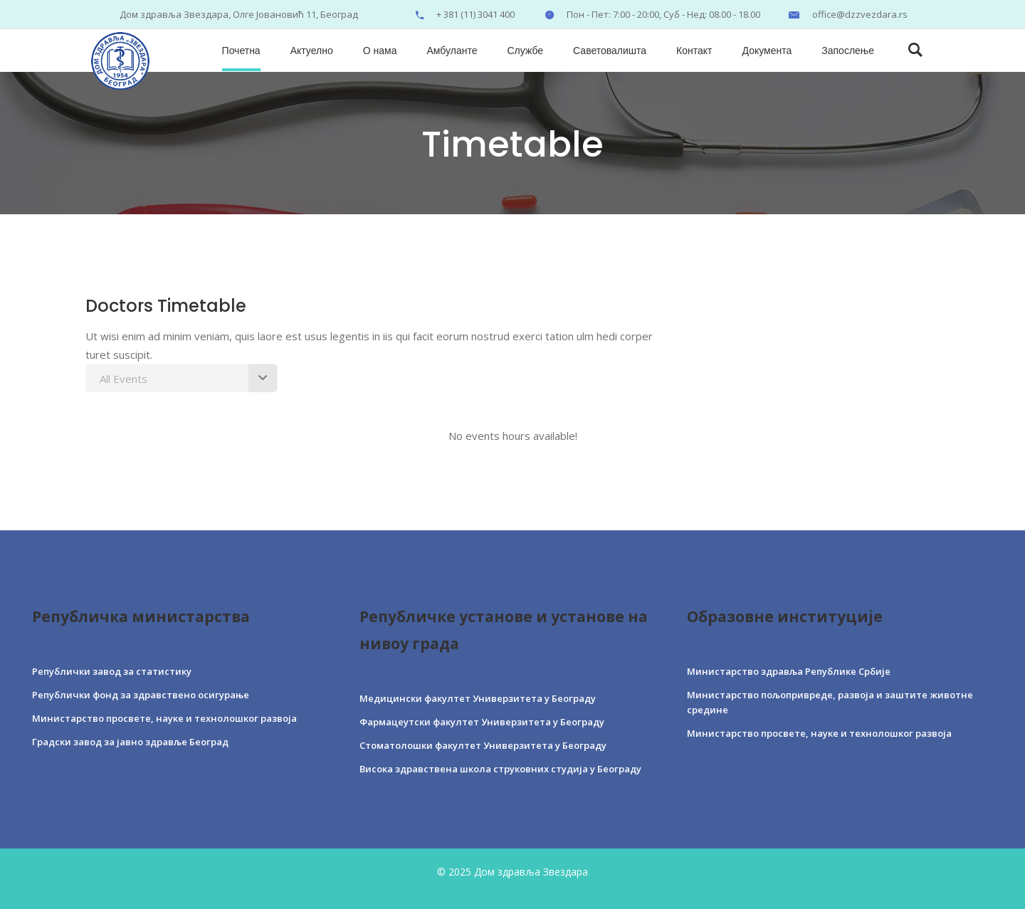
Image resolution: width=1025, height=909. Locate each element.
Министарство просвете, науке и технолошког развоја (164, 718)
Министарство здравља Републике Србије (788, 671)
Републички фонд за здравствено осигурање (140, 694)
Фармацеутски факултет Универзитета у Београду (481, 721)
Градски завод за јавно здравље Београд (130, 741)
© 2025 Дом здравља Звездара (512, 871)
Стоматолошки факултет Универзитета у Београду (482, 745)
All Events (123, 379)
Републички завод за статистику (111, 671)
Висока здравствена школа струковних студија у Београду (500, 768)
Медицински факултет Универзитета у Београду (477, 698)
